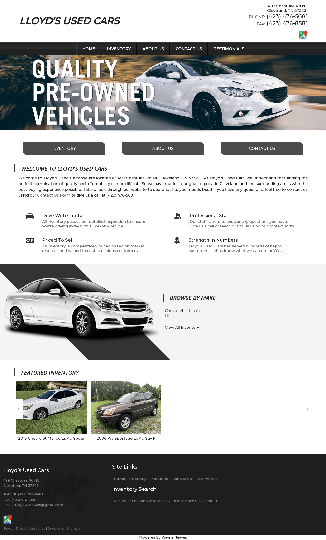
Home (119, 479)
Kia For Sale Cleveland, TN (196, 501)
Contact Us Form (53, 195)
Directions (56, 528)
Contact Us (36, 528)
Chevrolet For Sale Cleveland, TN (142, 501)
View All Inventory (182, 327)
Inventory (137, 479)
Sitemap (73, 528)
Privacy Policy (14, 528)
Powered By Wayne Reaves (163, 537)
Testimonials (207, 479)
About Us (159, 479)
